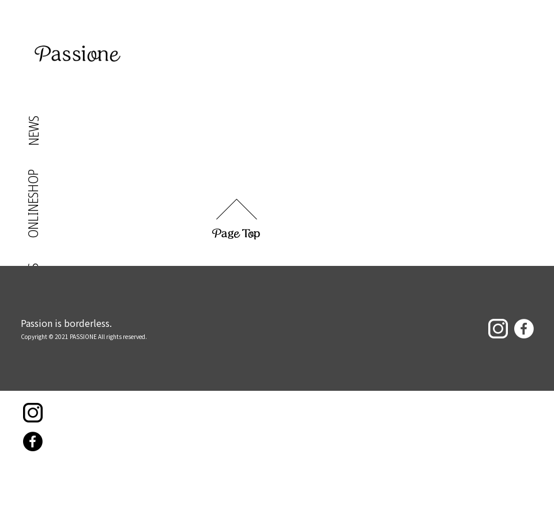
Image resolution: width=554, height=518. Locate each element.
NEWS (33, 131)
